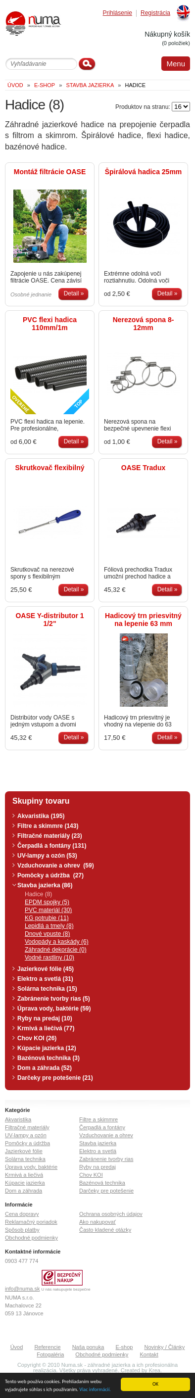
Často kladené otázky (105, 1230)
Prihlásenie (117, 13)
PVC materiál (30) (48, 910)
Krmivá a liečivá (24, 1175)
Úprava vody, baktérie (31, 1167)
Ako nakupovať (97, 1222)
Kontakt (149, 1354)
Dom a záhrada (23, 1191)
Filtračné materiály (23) (49, 835)
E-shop (124, 1347)
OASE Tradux (143, 468)
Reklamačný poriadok (31, 1222)
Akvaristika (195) (40, 816)
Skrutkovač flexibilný (49, 468)
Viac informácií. (95, 1390)
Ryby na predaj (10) (44, 1018)
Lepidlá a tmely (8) (49, 925)
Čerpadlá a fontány (102, 1127)
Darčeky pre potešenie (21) (55, 1077)
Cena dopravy (22, 1214)
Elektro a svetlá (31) (45, 978)
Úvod (16, 1347)
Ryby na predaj (97, 1167)
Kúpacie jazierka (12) (46, 1048)
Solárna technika (25, 1159)
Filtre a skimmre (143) (47, 825)
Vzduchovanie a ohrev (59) (55, 865)
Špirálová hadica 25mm (143, 172)
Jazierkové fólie (24, 1151)
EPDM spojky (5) (47, 902)
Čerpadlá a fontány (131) (51, 845)
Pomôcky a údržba (27, 1143)
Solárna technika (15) (47, 988)
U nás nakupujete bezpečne (66, 1289)
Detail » (74, 293)
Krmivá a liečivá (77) (45, 1028)
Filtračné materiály (27, 1127)
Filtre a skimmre (98, 1119)
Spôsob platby (22, 1230)
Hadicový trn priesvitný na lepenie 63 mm (143, 619)
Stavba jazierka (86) (44, 885)
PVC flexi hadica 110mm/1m (50, 324)
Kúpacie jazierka (25, 1183)
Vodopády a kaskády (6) (57, 941)
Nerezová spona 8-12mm (143, 324)
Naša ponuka (88, 1347)
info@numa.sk (22, 1289)
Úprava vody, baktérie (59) (54, 1008)
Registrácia (155, 13)
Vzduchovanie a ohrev (106, 1135)
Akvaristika (18, 1119)
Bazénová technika (102, 1183)
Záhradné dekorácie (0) (56, 949)
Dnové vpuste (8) (47, 933)
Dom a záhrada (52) (44, 1067)
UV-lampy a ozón (26, 1135)
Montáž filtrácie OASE (50, 172)
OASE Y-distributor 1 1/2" (49, 619)
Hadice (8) (38, 894)
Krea (154, 1370)
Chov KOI (91, 1175)
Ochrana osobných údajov (111, 1214)
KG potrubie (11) (47, 918)
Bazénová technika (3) (48, 1058)
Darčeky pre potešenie (106, 1191)
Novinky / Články (164, 1347)
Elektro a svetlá (97, 1151)
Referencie (47, 1347)
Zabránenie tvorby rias (106, 1159)
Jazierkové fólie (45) (45, 968)
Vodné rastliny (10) (49, 957)
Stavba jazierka (97, 1143)
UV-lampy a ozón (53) (47, 855)
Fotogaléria (50, 1354)
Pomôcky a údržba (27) (50, 875)
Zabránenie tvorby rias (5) (53, 998)
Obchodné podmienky (31, 1238)
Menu (175, 63)
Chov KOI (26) (36, 1038)
